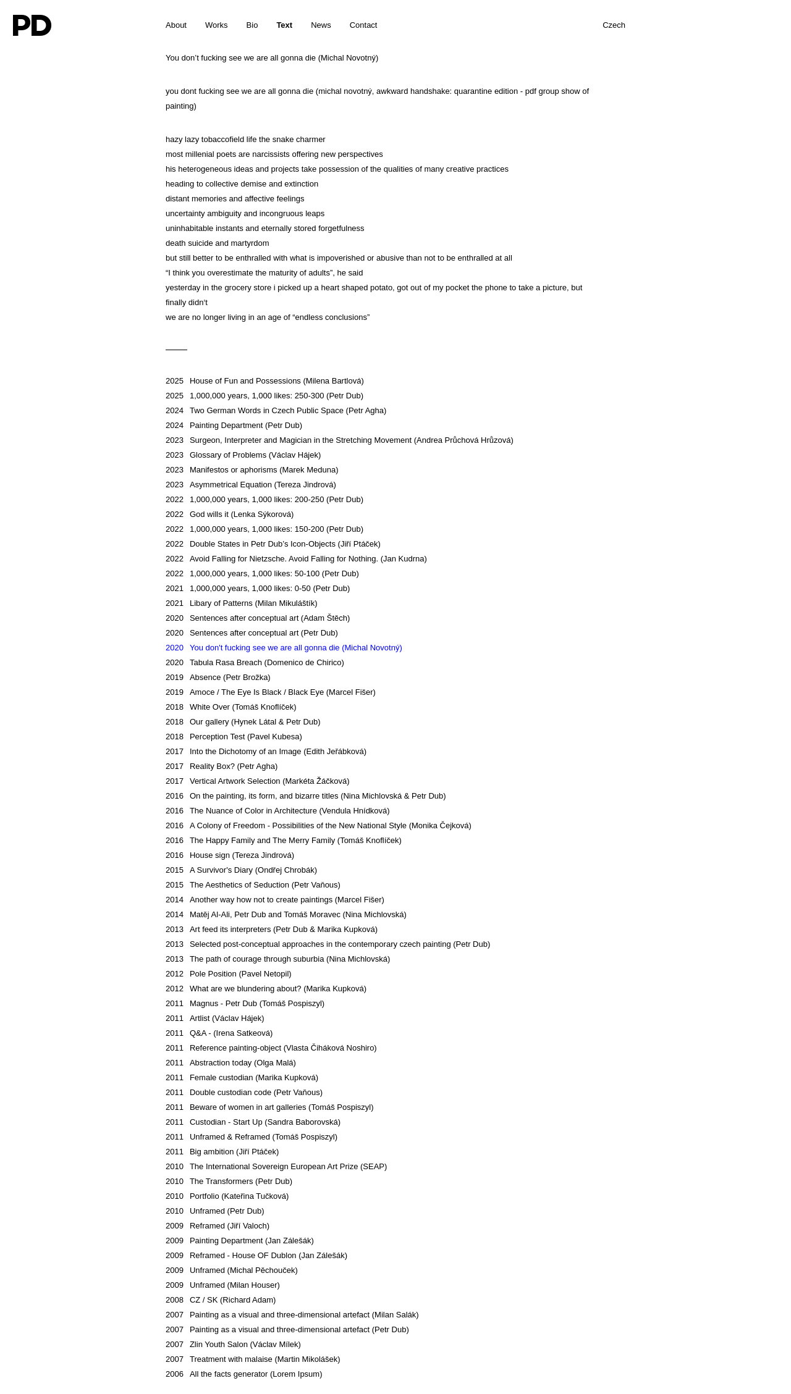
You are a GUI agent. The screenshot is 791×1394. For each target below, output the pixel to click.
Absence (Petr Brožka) (218, 677)
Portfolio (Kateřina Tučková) (227, 1196)
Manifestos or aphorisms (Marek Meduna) (252, 469)
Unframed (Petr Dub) (215, 1211)
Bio (252, 25)
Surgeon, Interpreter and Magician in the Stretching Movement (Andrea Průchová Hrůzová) (340, 440)
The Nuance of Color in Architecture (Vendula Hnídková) (278, 810)
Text (284, 25)
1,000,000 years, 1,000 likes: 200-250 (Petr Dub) (264, 499)
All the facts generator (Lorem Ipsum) (244, 1374)
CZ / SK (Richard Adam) (221, 1299)
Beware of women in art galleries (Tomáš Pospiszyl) (270, 1107)
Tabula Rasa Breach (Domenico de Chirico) (255, 662)
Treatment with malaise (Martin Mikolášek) (253, 1359)
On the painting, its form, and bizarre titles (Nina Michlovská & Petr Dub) (306, 795)
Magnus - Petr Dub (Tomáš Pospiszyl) (245, 1003)
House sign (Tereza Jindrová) (230, 855)
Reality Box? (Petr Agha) (221, 766)
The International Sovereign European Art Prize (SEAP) (276, 1166)
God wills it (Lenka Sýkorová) (230, 514)
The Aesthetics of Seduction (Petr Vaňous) (253, 884)
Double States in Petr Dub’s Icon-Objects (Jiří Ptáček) (273, 543)
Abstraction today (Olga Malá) (231, 1062)
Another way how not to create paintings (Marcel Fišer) (275, 899)
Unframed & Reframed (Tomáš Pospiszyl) (251, 1136)
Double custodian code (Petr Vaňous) (244, 1092)
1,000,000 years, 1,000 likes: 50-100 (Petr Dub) (262, 573)
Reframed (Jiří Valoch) (217, 1225)
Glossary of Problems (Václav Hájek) (243, 455)
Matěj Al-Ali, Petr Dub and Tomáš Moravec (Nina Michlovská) (286, 914)
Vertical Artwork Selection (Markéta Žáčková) (258, 781)
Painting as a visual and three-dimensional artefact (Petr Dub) (287, 1329)
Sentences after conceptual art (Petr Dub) (252, 632)
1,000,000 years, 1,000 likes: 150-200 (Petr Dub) (264, 529)
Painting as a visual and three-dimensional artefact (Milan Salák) (292, 1314)
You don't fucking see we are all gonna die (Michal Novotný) (284, 647)
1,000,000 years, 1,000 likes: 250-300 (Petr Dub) (264, 395)
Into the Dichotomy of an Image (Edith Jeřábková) (266, 751)
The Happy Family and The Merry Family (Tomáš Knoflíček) (284, 840)
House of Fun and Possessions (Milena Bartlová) (265, 380)
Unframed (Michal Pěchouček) (232, 1270)
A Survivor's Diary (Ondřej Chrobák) (241, 870)
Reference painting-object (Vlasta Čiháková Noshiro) (271, 1047)
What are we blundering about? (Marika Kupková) (266, 988)
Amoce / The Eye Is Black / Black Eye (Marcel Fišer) (271, 692)
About (176, 25)
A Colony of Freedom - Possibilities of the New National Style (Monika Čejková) (319, 825)
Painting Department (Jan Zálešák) (240, 1240)
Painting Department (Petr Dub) (234, 425)
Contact (364, 25)
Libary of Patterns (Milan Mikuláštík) (242, 603)
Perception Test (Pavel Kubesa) (234, 736)
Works (216, 25)
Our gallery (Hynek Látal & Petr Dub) (243, 721)
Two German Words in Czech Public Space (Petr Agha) (276, 410)
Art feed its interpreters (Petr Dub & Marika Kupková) (272, 929)
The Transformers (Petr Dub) (229, 1181)
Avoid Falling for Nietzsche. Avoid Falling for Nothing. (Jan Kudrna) (296, 558)
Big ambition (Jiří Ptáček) (222, 1151)
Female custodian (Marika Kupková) (242, 1077)
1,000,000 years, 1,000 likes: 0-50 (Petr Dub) (258, 588)
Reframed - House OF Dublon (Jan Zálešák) (256, 1255)
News (321, 25)
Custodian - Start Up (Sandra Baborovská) (253, 1122)
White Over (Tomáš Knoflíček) (231, 707)
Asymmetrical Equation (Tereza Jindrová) (251, 484)
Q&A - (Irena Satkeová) (219, 1033)
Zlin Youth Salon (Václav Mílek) (233, 1344)
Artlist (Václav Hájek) (215, 1018)
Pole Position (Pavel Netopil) (229, 973)
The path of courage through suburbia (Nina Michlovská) (278, 959)
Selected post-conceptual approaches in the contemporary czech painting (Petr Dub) (328, 944)
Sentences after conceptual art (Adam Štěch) (258, 618)
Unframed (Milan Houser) (223, 1285)
